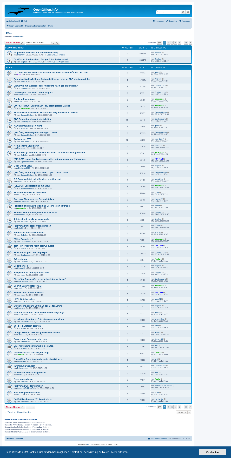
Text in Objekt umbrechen (27, 392)
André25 (24, 82)
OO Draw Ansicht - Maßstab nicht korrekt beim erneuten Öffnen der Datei (51, 72)
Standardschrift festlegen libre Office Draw (35, 212)
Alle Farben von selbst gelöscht (30, 372)
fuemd (157, 206)
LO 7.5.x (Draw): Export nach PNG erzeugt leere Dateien (42, 106)
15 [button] (186, 42)
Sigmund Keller (27, 115)
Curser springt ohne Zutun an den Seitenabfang (38, 306)
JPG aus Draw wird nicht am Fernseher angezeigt (39, 312)
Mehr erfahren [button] (119, 452)
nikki (19, 375)
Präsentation (20, 259)
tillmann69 (21, 268)
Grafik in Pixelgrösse (24, 99)
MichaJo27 (25, 128)
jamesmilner (159, 319)
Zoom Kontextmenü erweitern (29, 292)
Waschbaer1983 (23, 201)
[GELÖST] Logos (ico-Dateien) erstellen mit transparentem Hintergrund (50, 159)
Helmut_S (159, 199)
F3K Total (159, 159)
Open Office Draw (23, 166)
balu (156, 346)
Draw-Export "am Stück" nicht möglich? (34, 92)
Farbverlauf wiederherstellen (28, 386)
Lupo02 (158, 299)
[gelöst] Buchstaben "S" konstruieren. (33, 399)
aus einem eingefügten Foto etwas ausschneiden (39, 319)
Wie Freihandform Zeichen (27, 326)
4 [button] (175, 42)
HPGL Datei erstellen (24, 299)
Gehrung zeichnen (23, 379)
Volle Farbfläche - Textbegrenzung (31, 352)
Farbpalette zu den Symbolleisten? (31, 272)
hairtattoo (21, 361)
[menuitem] (24, 21)
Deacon (20, 315)
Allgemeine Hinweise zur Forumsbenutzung (36, 52)
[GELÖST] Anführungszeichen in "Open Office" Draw (41, 172)
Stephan (20, 55)
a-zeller (20, 101)
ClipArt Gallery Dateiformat (27, 286)
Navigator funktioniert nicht (28, 126)
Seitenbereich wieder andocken (30, 192)
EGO (19, 195)
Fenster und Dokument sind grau (30, 339)
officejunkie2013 (23, 168)
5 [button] (179, 42)
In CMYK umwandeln (24, 366)
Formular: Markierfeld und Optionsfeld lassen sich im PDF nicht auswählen (52, 79)
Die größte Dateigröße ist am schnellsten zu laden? (40, 279)
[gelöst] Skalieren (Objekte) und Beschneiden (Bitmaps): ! (43, 206)
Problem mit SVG (22, 139)
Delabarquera (26, 88)
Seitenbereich (21, 266)
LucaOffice (159, 179)
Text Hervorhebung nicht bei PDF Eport (34, 246)
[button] (159, 43)
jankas (23, 348)
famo (23, 328)
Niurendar (21, 148)
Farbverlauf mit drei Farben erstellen (32, 226)
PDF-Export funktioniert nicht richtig (32, 119)
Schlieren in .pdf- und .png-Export (31, 252)
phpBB (89, 444)
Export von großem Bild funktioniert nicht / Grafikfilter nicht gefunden (49, 152)
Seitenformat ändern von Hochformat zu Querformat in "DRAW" (46, 112)
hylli (156, 359)
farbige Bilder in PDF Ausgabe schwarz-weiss (37, 332)
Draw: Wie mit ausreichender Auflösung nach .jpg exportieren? (46, 86)
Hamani (24, 382)
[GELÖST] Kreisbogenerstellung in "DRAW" (36, 132)
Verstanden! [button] (212, 452)
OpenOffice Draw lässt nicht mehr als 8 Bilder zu (38, 359)
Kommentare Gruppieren (26, 146)
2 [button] (168, 42)
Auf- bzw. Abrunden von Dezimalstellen (34, 199)
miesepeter (159, 99)
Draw (8, 33)
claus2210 (21, 301)
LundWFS (25, 262)
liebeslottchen (26, 322)
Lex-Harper (25, 242)
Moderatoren (19, 37)
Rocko (157, 379)
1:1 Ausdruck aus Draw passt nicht (31, 219)
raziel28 (24, 222)
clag (22, 275)
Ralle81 (24, 155)
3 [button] (172, 42)
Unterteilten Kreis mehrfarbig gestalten (33, 346)
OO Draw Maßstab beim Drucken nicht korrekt (37, 179)
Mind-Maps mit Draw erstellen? (29, 232)
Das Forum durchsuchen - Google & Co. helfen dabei (41, 59)
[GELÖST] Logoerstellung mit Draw (32, 186)
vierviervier (25, 402)
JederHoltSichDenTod (25, 388)
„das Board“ (25, 142)
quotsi (157, 72)
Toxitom (158, 259)
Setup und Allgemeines (56, 55)
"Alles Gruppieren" (23, 239)
